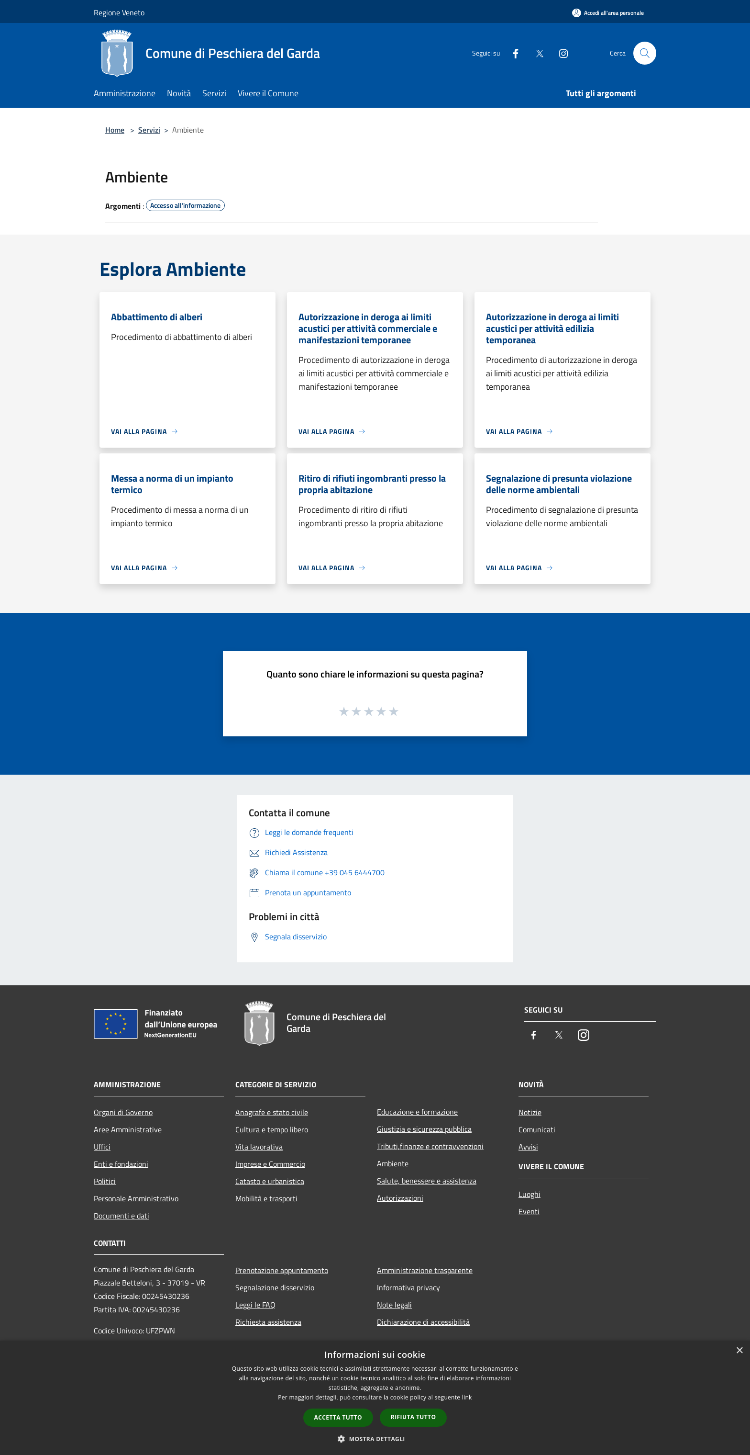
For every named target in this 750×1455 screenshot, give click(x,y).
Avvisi (528, 1146)
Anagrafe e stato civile (271, 1112)
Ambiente (392, 1163)
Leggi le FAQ (255, 1304)
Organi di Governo (123, 1112)
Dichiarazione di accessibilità (423, 1322)
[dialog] (375, 1398)
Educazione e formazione (417, 1111)
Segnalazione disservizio (274, 1287)
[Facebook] (511, 52)
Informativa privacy (408, 1287)
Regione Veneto (119, 12)
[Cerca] (644, 53)
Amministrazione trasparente (425, 1270)
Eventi (529, 1211)
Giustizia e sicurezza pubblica (424, 1129)
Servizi (149, 129)
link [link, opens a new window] (467, 1397)
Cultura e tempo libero (271, 1129)
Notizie (529, 1112)
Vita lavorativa (259, 1146)
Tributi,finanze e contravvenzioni (430, 1146)
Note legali (394, 1304)
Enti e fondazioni (121, 1164)
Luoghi (529, 1194)
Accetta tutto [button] (338, 1417)
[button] (375, 1439)
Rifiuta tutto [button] (413, 1417)
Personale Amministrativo (136, 1198)
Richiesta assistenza (268, 1322)
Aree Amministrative (128, 1129)
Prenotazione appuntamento (281, 1270)
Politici (105, 1181)
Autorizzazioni (400, 1198)
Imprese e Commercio (270, 1164)
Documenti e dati (121, 1215)
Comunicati (536, 1129)
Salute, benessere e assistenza (426, 1180)
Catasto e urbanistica (269, 1181)
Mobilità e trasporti (266, 1198)
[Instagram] (559, 52)
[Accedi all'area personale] (608, 12)
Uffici (102, 1146)
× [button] (739, 1350)
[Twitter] (535, 52)
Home (114, 129)
